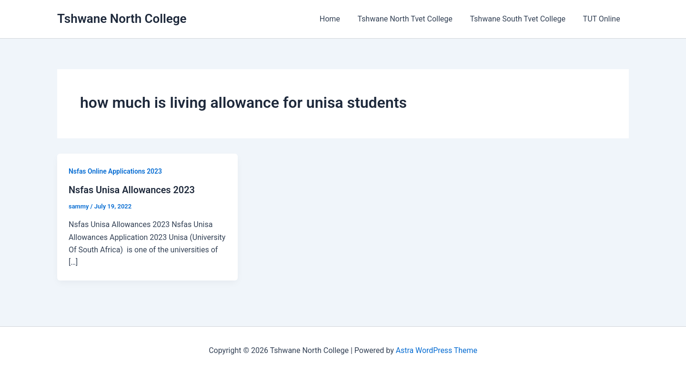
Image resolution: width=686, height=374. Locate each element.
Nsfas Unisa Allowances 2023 (132, 190)
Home (337, 18)
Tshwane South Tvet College (520, 18)
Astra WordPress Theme (436, 349)
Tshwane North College (122, 18)
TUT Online (602, 18)
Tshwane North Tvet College (410, 18)
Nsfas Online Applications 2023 (116, 171)
